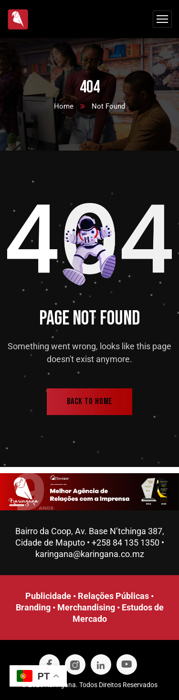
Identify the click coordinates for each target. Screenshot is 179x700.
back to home (90, 401)
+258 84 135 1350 (125, 543)
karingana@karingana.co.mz (89, 554)
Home (64, 106)
